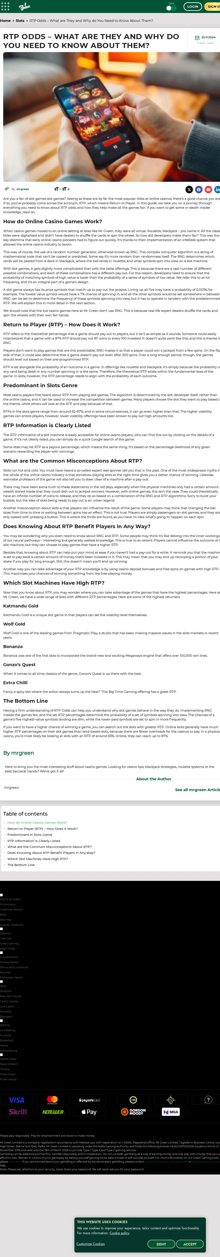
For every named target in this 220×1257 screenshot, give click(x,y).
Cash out (6, 938)
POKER (8, 1055)
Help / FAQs (7, 948)
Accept (190, 1244)
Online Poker (8, 1059)
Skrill (16, 1113)
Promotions (8, 904)
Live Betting (7, 1030)
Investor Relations (11, 924)
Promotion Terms (11, 977)
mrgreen (22, 189)
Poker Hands (8, 1079)
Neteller (53, 1113)
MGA (171, 1113)
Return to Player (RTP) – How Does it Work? (42, 829)
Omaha (5, 1069)
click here (15, 1161)
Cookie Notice (9, 957)
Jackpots (6, 991)
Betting (5, 1025)
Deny (161, 1244)
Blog (3, 914)
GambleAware (179, 1161)
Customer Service (11, 909)
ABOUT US (10, 895)
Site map (5, 919)
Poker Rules (7, 1074)
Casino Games (9, 1001)
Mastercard (53, 1101)
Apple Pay (89, 1113)
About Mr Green (10, 899)
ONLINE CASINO (14, 982)
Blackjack (6, 1016)
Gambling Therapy (156, 1161)
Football (5, 1035)
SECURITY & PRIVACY (17, 953)
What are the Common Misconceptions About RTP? (49, 847)
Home (5, 21)
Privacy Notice (9, 962)
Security (5, 972)
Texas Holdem (9, 1064)
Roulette (5, 1011)
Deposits (5, 933)
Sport (6, 1021)
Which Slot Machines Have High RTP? (37, 859)
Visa (16, 1101)
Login (192, 6)
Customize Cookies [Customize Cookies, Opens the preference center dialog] (91, 1244)
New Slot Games (10, 996)
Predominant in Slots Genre (29, 835)
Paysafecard (89, 1101)
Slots (20, 21)
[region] (140, 1235)
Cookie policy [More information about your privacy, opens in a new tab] (119, 1233)
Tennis (4, 1045)
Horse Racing (8, 1050)
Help (208, 1101)
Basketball (6, 1040)
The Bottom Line (21, 865)
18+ (133, 1101)
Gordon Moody (133, 1113)
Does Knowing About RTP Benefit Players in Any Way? (51, 853)
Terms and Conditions (14, 967)
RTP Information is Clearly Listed (33, 841)
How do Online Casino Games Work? (37, 822)
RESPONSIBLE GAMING (18, 929)
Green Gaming (9, 943)
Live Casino (7, 1006)
